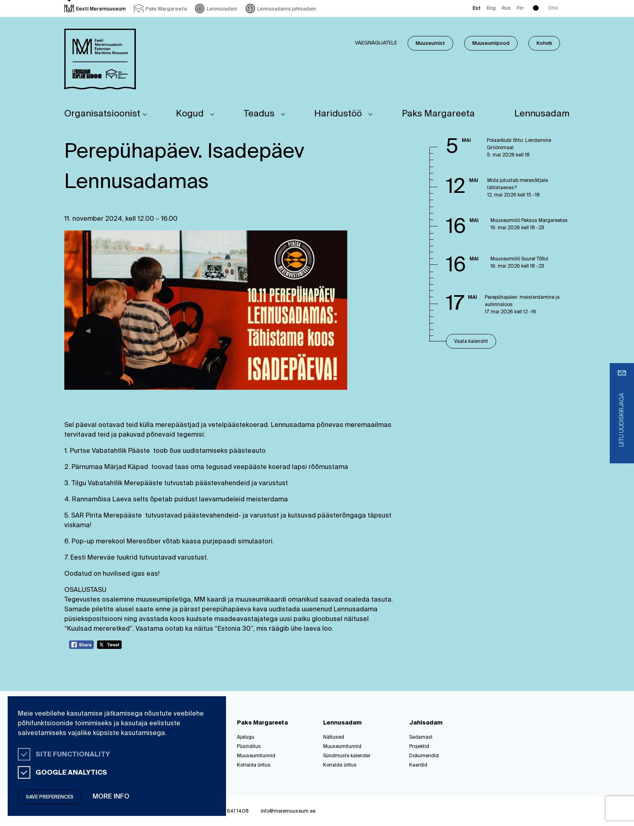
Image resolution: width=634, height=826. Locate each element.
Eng (491, 8)
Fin (520, 8)
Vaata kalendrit (471, 341)
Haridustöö (338, 114)
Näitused (333, 737)
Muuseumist (430, 43)
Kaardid (418, 765)
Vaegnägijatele (376, 43)
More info (111, 797)
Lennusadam (542, 114)
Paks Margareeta (438, 114)
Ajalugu (245, 737)
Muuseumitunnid (256, 756)
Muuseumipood (490, 43)
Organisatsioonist (102, 114)
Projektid (419, 746)
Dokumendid (424, 756)
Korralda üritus (254, 765)
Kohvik (544, 43)
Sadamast (421, 737)
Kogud (190, 114)
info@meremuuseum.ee (288, 811)
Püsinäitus (249, 746)
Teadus (259, 114)
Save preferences (50, 797)
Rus (506, 8)
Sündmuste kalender (346, 756)
